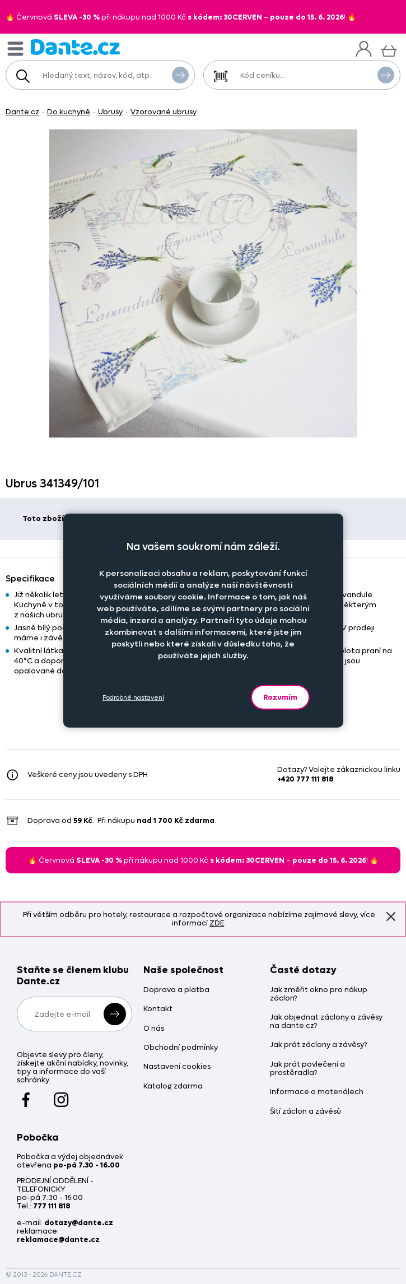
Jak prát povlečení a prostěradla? (307, 1068)
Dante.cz (22, 112)
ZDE (216, 923)
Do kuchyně (68, 112)
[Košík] (389, 49)
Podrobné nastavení (133, 697)
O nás (153, 1029)
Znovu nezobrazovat (391, 916)
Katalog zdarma (173, 1086)
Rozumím (280, 697)
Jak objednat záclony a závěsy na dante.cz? (326, 1021)
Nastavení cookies (177, 1067)
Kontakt (157, 1009)
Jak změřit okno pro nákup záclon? (318, 994)
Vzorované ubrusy (163, 112)
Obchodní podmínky (180, 1048)
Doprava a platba (176, 990)
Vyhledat (180, 74)
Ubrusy (110, 112)
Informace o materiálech (316, 1092)
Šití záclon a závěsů (305, 1112)
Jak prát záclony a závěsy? (318, 1045)
